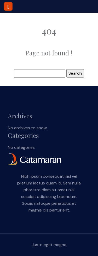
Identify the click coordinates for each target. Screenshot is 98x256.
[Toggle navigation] (8, 6)
